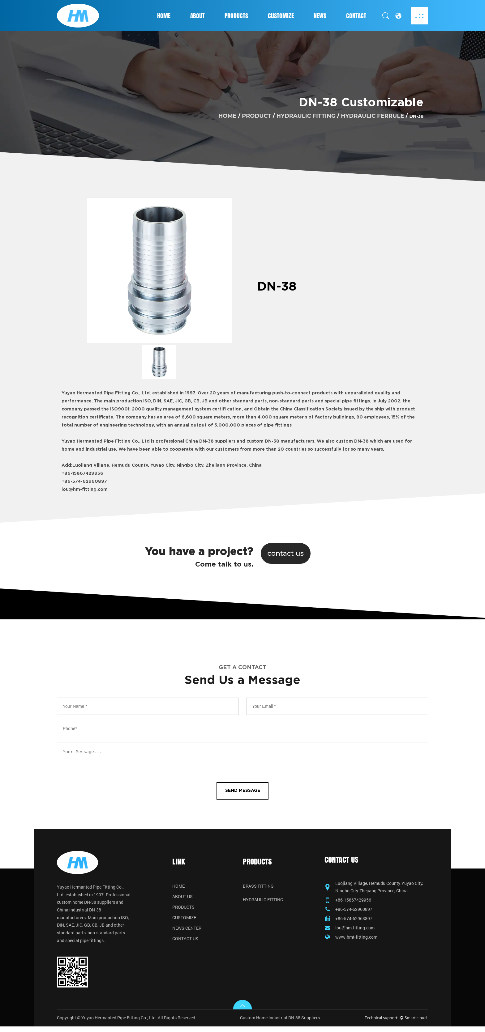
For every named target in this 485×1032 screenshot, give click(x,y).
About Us (182, 898)
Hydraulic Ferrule (372, 115)
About (197, 15)
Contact (356, 15)
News (320, 15)
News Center (186, 930)
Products (236, 15)
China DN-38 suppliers (210, 441)
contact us (286, 553)
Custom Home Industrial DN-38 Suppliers (280, 1023)
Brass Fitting (258, 888)
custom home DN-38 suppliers (86, 905)
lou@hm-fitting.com (85, 489)
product (256, 115)
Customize (281, 15)
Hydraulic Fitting (306, 115)
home (227, 115)
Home (163, 15)
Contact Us (185, 940)
